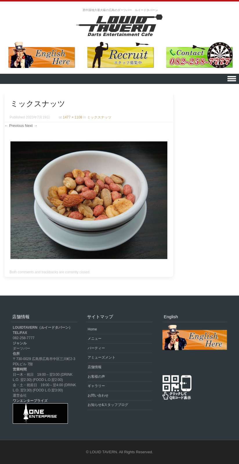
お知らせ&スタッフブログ (108, 405)
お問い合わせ (98, 395)
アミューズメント (101, 357)
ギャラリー (96, 386)
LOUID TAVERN (103, 452)
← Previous (14, 125)
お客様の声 (96, 377)
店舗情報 (95, 367)
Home (92, 329)
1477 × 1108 (72, 117)
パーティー (96, 348)
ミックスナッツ (99, 117)
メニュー (95, 339)
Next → (31, 125)
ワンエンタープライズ (30, 401)
